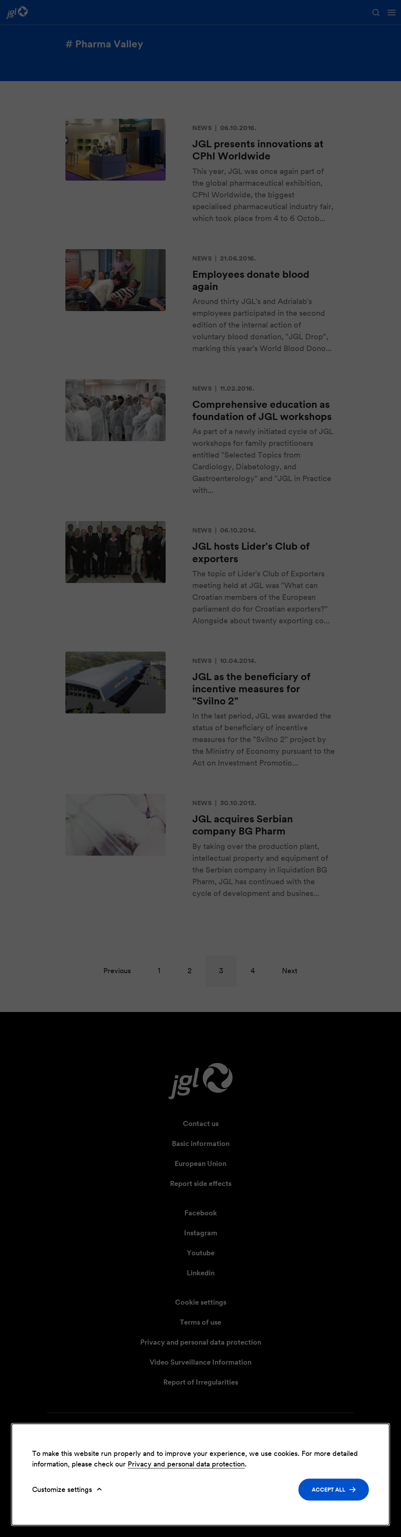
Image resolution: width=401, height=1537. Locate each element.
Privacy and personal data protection (186, 1464)
